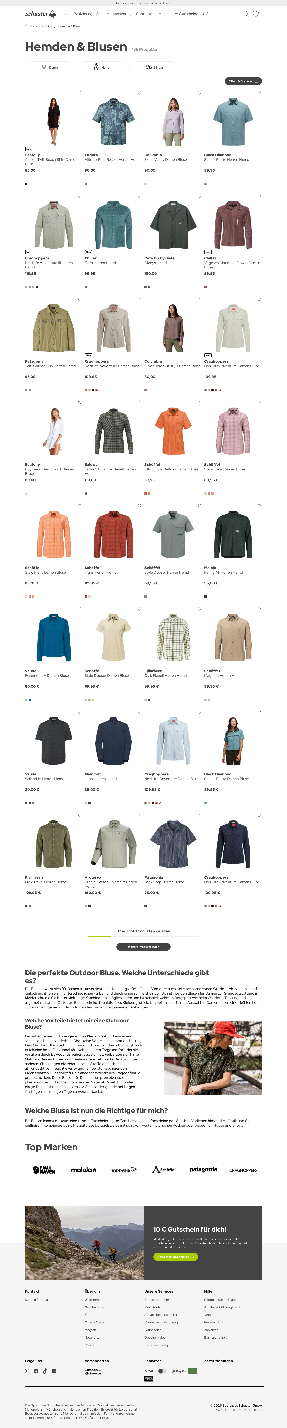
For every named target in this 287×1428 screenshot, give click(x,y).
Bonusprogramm (156, 1300)
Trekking (231, 997)
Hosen (218, 1125)
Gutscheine (153, 1330)
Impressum (233, 1410)
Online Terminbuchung (161, 1322)
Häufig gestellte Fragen (221, 1300)
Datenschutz (252, 1410)
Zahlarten (211, 1330)
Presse (89, 1345)
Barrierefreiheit (215, 1337)
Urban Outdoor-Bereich (66, 1002)
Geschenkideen (156, 1337)
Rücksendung (214, 1322)
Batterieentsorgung (158, 1345)
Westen (147, 1125)
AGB (219, 1410)
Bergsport (183, 997)
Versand (210, 1315)
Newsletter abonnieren (173, 1257)
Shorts (237, 1125)
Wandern (215, 997)
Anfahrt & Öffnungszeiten (223, 1307)
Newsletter (93, 1337)
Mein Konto (152, 1307)
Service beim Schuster (161, 1315)
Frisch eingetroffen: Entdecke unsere (137, 3)
